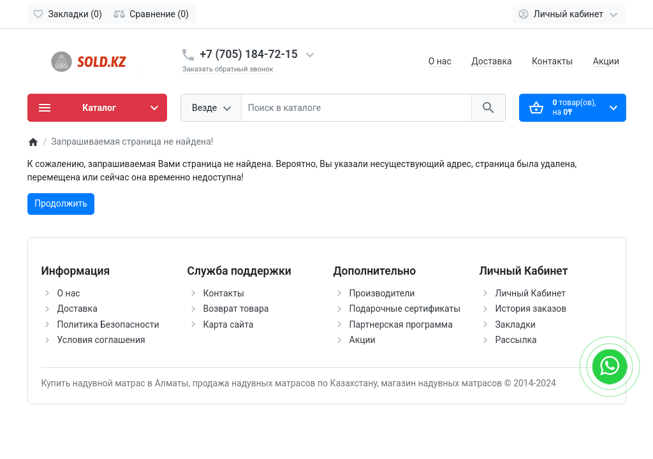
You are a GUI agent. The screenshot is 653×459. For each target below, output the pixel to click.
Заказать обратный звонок (228, 69)
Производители (382, 293)
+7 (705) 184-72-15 (249, 54)
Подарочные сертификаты (405, 308)
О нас (440, 61)
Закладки (515, 324)
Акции (606, 61)
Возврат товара (236, 308)
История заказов (531, 308)
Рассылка (516, 340)
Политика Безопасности (108, 324)
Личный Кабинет (530, 293)
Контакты (552, 61)
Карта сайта (228, 324)
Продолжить (60, 203)
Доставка (491, 61)
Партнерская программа (401, 324)
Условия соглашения (101, 340)
